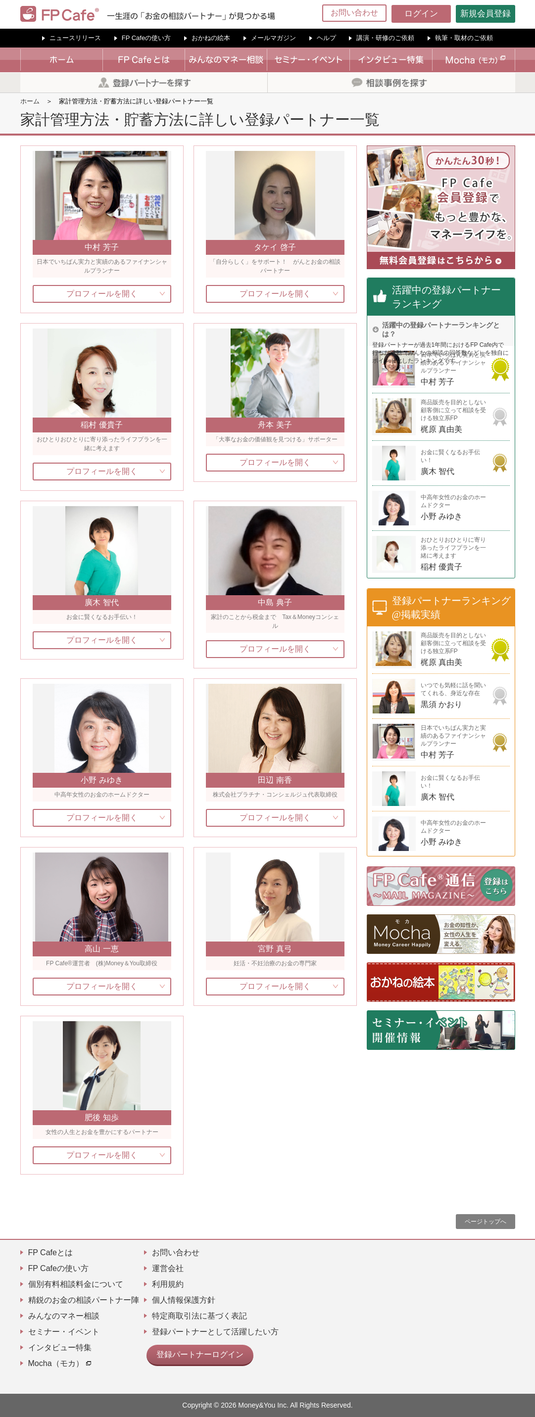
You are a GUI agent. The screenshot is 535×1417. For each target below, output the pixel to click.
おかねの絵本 (211, 38)
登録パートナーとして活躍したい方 (215, 1331)
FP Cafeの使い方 (146, 38)
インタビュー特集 (60, 1347)
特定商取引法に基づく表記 (199, 1316)
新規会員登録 (485, 13)
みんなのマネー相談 (63, 1316)
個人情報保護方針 (183, 1300)
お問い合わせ (354, 12)
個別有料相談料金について (75, 1284)
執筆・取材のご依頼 (464, 38)
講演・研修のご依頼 (385, 38)
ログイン (421, 13)
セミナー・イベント (63, 1331)
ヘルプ (326, 38)
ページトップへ (485, 1221)
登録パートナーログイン (194, 1353)
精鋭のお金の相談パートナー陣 (83, 1300)
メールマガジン (273, 38)
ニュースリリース (75, 38)
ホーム (30, 101)
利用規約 (168, 1284)
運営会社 (168, 1268)
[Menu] (521, 13)
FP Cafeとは (50, 1252)
